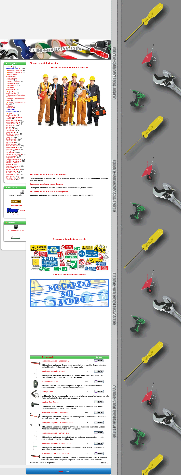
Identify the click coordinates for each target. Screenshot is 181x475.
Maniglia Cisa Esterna (50, 402)
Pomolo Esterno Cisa (16, 232)
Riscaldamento (12, 171)
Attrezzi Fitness (12, 124)
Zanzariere (10, 179)
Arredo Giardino (12, 120)
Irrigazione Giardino (13, 159)
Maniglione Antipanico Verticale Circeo (56, 443)
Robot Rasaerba (11, 173)
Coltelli (9, 137)
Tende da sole (10, 176)
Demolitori (10, 142)
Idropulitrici (10, 157)
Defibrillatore (12, 84)
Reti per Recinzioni (13, 169)
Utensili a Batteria (13, 178)
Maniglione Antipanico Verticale (53, 371)
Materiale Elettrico (13, 166)
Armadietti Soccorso (15, 70)
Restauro (10, 168)
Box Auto (9, 127)
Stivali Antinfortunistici (11, 114)
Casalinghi (10, 132)
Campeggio (11, 130)
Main (67, 471)
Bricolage (10, 129)
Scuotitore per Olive (12, 174)
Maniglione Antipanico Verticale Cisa (55, 433)
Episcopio (9, 151)
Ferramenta (11, 152)
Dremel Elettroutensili (13, 146)
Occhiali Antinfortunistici (11, 88)
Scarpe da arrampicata (10, 107)
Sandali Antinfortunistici (11, 92)
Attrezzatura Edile (13, 122)
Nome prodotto (48, 357)
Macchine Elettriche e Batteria (13, 163)
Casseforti (10, 135)
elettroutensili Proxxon (13, 149)
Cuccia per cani (11, 141)
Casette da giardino (12, 134)
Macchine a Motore (13, 161)
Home (60, 471)
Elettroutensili (11, 147)
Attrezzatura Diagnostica (11, 75)
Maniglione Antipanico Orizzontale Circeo (57, 423)
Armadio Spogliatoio (15, 72)
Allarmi (9, 67)
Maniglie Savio (47, 392)
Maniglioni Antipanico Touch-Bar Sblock (57, 454)
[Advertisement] (24, 19)
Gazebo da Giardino (14, 154)
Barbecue (10, 125)
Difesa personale (11, 144)
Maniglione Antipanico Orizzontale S (55, 361)
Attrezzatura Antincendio (11, 79)
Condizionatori (12, 139)
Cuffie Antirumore (14, 82)
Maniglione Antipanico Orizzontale (55, 412)
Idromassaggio (12, 156)
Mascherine (12, 86)
